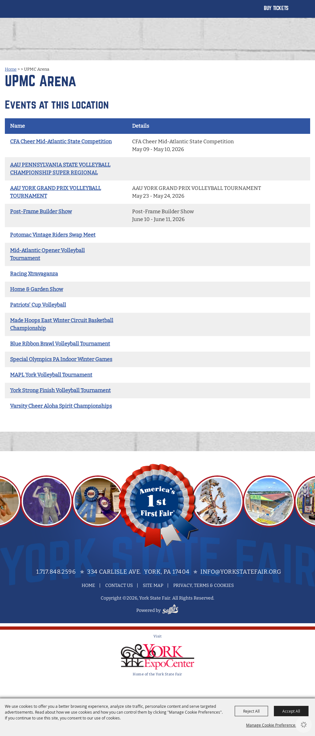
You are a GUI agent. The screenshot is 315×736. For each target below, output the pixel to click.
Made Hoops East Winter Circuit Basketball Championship (61, 324)
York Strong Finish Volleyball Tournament (60, 390)
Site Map (153, 585)
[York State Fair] (30, 12)
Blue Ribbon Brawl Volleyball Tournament (60, 344)
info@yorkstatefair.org (240, 571)
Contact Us (119, 585)
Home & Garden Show (36, 289)
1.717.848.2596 (56, 571)
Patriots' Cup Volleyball (38, 305)
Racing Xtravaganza (34, 274)
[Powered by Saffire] (171, 610)
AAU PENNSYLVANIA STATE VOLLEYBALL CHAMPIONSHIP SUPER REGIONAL (60, 169)
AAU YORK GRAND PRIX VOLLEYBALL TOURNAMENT (55, 192)
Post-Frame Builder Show (41, 211)
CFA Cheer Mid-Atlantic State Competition (61, 141)
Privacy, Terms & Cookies (203, 585)
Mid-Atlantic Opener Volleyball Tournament (47, 254)
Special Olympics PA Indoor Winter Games (61, 359)
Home (11, 69)
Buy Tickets (276, 8)
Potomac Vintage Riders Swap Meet (53, 235)
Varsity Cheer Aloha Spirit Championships (61, 406)
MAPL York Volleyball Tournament (51, 375)
